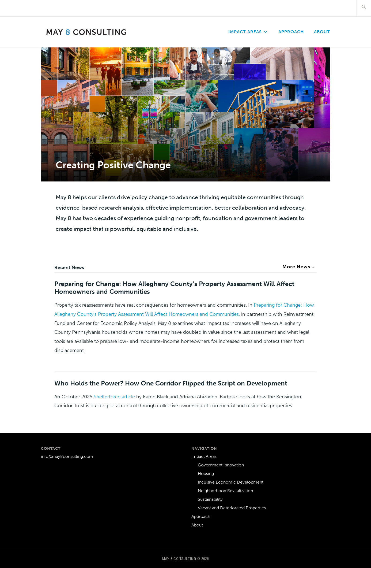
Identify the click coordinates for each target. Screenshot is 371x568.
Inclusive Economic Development (230, 482)
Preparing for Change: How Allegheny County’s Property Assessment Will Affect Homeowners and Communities (174, 287)
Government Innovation (221, 464)
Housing (206, 473)
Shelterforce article (114, 397)
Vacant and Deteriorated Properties (232, 507)
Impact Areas (245, 31)
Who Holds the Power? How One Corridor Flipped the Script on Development (170, 383)
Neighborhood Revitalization (225, 490)
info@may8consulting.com (67, 456)
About (322, 31)
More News (298, 267)
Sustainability (210, 499)
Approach (291, 31)
